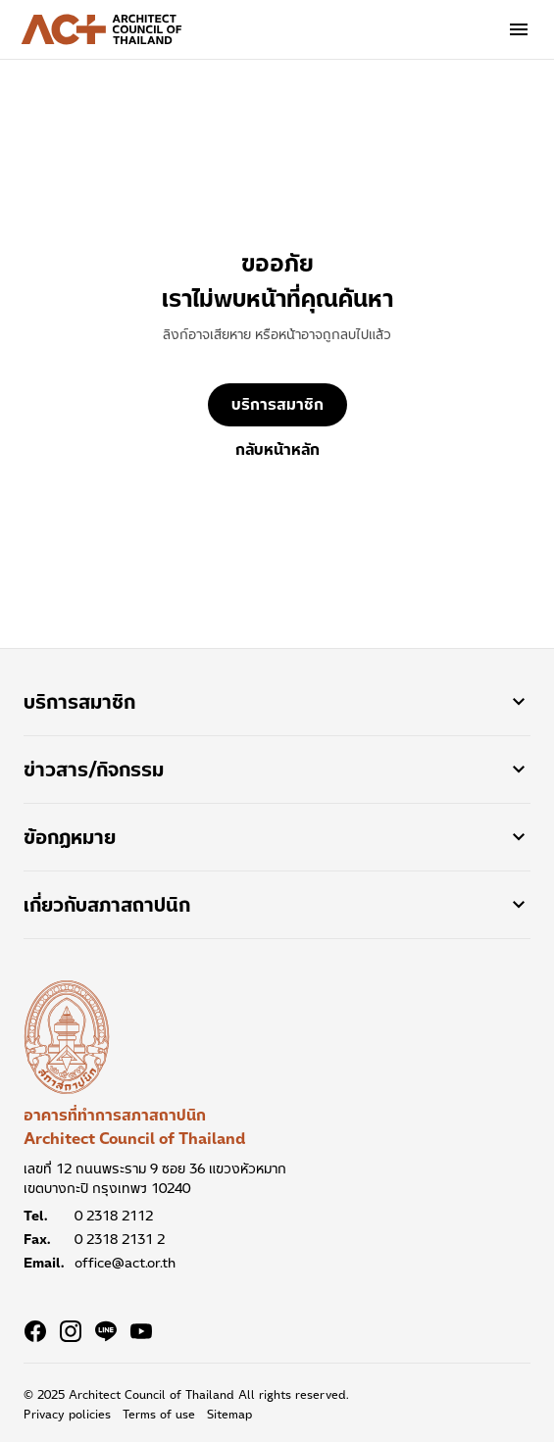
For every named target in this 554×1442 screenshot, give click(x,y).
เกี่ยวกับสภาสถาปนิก (277, 904)
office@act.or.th (125, 1262)
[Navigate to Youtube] (141, 1331)
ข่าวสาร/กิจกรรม (277, 769)
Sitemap (229, 1414)
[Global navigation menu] (518, 29)
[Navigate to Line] (106, 1331)
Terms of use (159, 1414)
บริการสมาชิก (277, 404)
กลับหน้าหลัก (277, 450)
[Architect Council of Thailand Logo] (102, 29)
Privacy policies (67, 1414)
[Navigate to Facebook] (35, 1331)
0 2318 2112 (114, 1215)
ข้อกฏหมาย (277, 837)
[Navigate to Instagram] (70, 1331)
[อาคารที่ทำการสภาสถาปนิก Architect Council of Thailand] (67, 1037)
